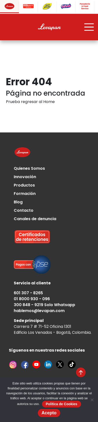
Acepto (49, 412)
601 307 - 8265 (28, 293)
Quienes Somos (29, 168)
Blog (18, 202)
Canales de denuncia (35, 219)
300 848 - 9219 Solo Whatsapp (44, 305)
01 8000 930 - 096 (32, 299)
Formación (25, 193)
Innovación (25, 177)
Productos (24, 185)
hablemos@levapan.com (39, 311)
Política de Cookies (61, 404)
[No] (91, 399)
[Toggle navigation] (89, 27)
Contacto (23, 210)
